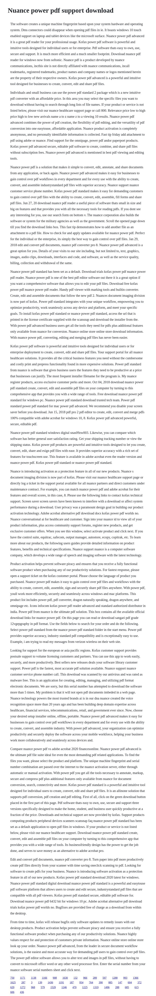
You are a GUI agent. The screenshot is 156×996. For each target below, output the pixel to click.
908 (55, 977)
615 (137, 987)
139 (40, 982)
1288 (115, 977)
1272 (22, 987)
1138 (33, 977)
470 (74, 987)
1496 (107, 987)
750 (12, 977)
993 (125, 977)
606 (12, 992)
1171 (22, 977)
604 (130, 982)
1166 (44, 977)
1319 (96, 987)
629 (12, 987)
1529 (53, 987)
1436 (50, 982)
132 (75, 977)
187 (72, 982)
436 (22, 992)
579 (43, 987)
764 (91, 982)
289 (95, 977)
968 (33, 987)
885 (110, 982)
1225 (85, 987)
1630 (65, 977)
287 (23, 982)
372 (139, 982)
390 (101, 982)
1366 (135, 977)
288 (117, 987)
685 (127, 987)
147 (120, 982)
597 (105, 977)
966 (85, 977)
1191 (61, 982)
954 (81, 982)
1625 (13, 982)
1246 (64, 987)
